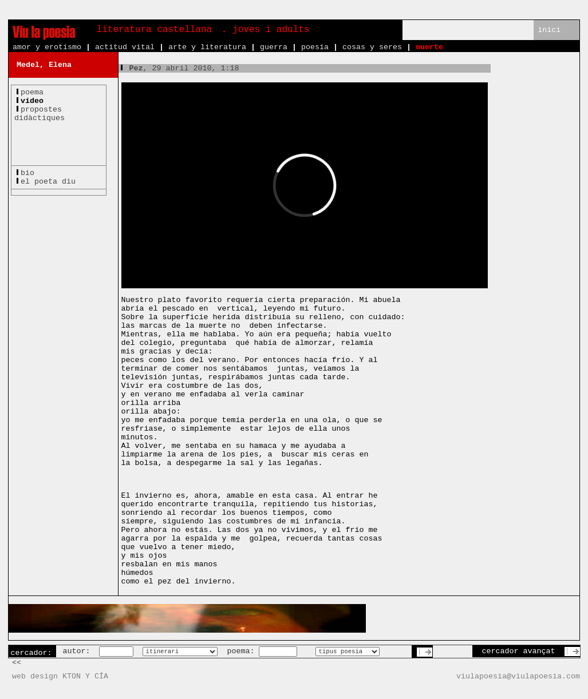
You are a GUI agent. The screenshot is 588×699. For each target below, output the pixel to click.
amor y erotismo (47, 47)
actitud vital (125, 47)
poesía (315, 47)
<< (16, 662)
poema (32, 92)
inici (549, 30)
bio (27, 173)
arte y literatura (207, 47)
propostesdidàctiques (39, 113)
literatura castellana (154, 30)
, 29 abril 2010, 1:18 (179, 68)
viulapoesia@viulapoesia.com (518, 676)
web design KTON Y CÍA (60, 676)
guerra (273, 47)
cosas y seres (372, 47)
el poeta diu (48, 181)
